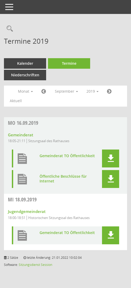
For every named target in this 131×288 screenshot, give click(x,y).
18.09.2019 (22, 199)
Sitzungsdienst (29, 264)
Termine (69, 63)
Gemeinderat (20, 134)
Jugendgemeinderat (27, 211)
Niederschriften (25, 74)
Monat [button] (25, 91)
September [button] (66, 91)
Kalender (25, 63)
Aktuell (16, 100)
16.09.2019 (23, 122)
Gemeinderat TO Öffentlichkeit (67, 155)
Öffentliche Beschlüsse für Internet (63, 178)
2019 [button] (92, 91)
